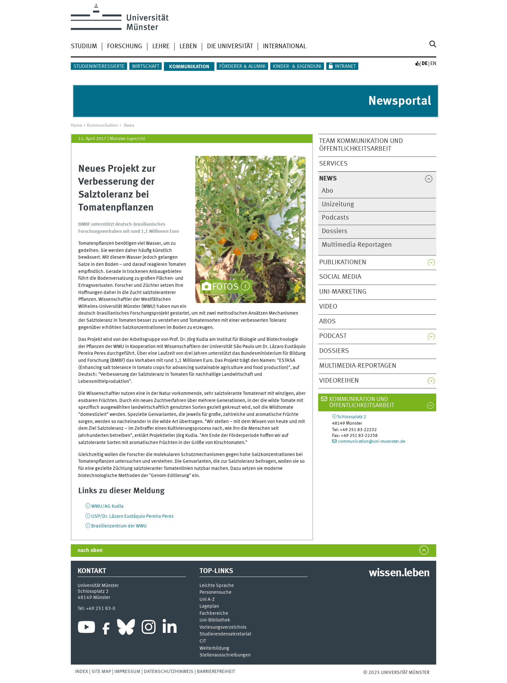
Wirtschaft (145, 66)
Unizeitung (338, 204)
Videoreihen (339, 380)
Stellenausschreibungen (225, 655)
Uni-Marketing (342, 291)
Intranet (345, 66)
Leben (188, 46)
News (129, 125)
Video (328, 306)
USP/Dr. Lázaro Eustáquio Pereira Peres (132, 516)
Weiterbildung (214, 648)
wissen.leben (399, 573)
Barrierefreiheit (216, 671)
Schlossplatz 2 (351, 417)
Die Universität (230, 46)
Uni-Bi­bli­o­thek (215, 620)
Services (333, 163)
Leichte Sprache (217, 585)
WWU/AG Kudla (107, 506)
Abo (327, 191)
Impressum (127, 671)
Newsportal (399, 101)
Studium (84, 46)
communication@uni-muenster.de (371, 441)
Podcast (333, 336)
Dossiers (334, 231)
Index (81, 671)
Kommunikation (102, 125)
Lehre (160, 46)
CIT (203, 641)
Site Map (101, 671)
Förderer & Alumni (242, 66)
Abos (327, 321)
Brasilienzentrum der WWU (119, 526)
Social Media (340, 277)
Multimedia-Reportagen (357, 245)
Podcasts (335, 217)
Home (76, 125)
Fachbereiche (214, 613)
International (284, 46)
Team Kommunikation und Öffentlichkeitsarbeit (361, 145)
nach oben (90, 550)
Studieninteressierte (98, 66)
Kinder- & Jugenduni (297, 66)
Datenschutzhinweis (168, 671)
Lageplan (209, 606)
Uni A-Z (207, 599)
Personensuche (216, 592)
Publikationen (342, 262)
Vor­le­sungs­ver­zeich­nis (223, 627)
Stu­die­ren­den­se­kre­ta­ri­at (225, 634)
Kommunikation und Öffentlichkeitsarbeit (361, 402)
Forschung (124, 46)
